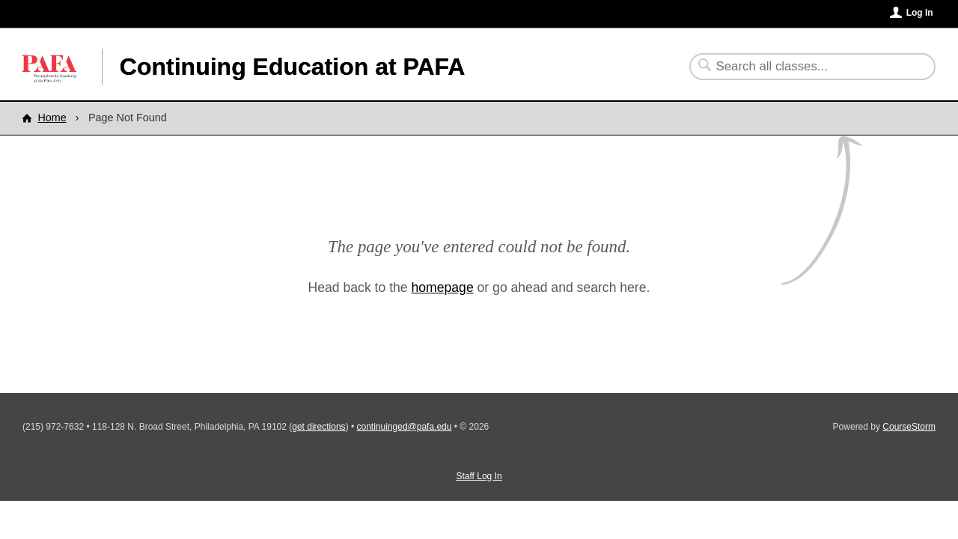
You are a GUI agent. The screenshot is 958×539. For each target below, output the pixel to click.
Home (51, 118)
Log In (919, 12)
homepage (443, 287)
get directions (318, 426)
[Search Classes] (803, 67)
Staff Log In (478, 476)
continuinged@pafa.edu (404, 426)
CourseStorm (909, 426)
